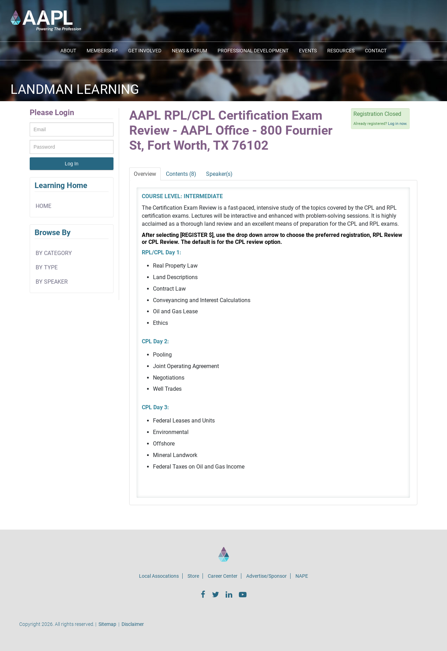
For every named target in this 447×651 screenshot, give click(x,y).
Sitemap (107, 624)
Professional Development (253, 50)
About (68, 50)
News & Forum (189, 50)
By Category (54, 253)
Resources (340, 50)
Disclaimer (133, 624)
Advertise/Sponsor (266, 576)
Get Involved (144, 50)
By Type (47, 267)
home (43, 206)
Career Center (222, 576)
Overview (145, 174)
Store (193, 576)
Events (308, 50)
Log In (72, 163)
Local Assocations (159, 576)
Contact (376, 50)
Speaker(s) (219, 174)
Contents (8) (181, 174)
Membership (102, 50)
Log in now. (397, 123)
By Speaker (52, 281)
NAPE (301, 576)
